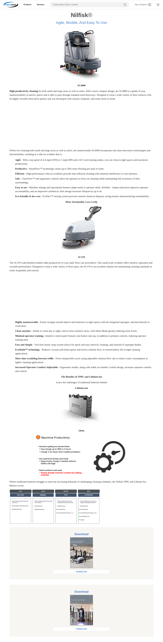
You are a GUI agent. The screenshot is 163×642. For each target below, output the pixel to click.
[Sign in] (143, 4)
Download (81, 572)
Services (40, 5)
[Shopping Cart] (157, 4)
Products (27, 5)
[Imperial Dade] (11, 4)
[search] (125, 4)
